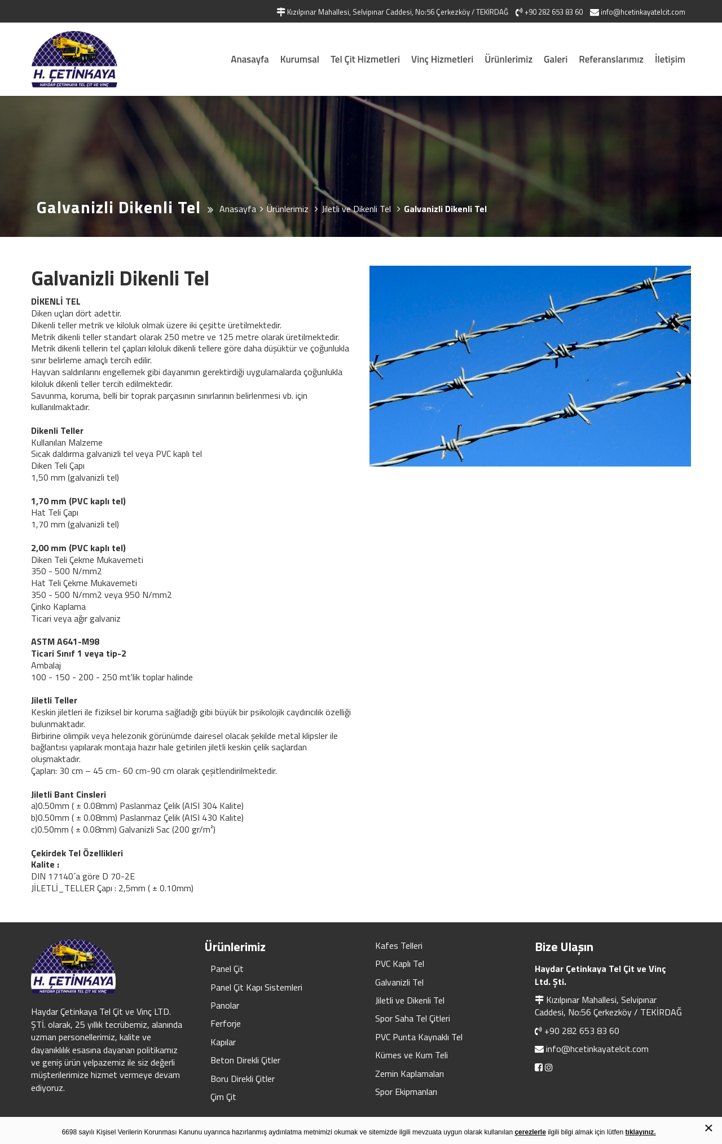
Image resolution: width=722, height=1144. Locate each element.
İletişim (670, 59)
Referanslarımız (611, 59)
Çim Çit (223, 1096)
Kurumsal (299, 59)
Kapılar (223, 1042)
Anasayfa (249, 59)
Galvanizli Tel (399, 982)
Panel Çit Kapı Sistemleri (256, 987)
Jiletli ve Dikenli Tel (409, 1000)
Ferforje (225, 1023)
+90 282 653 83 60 (581, 1030)
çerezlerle (529, 1132)
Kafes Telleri (398, 945)
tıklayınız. (641, 1132)
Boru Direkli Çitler (242, 1078)
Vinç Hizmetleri (442, 59)
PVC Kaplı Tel (399, 963)
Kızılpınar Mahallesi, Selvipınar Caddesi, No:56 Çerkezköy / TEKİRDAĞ (608, 1006)
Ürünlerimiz (508, 59)
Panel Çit (227, 968)
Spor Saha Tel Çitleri (412, 1018)
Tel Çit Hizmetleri (365, 59)
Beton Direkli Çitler (245, 1060)
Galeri (555, 59)
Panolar (224, 1005)
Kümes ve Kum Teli (411, 1055)
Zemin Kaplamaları (409, 1073)
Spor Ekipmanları (406, 1091)
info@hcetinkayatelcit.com (597, 1048)
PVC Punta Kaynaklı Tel (419, 1037)
